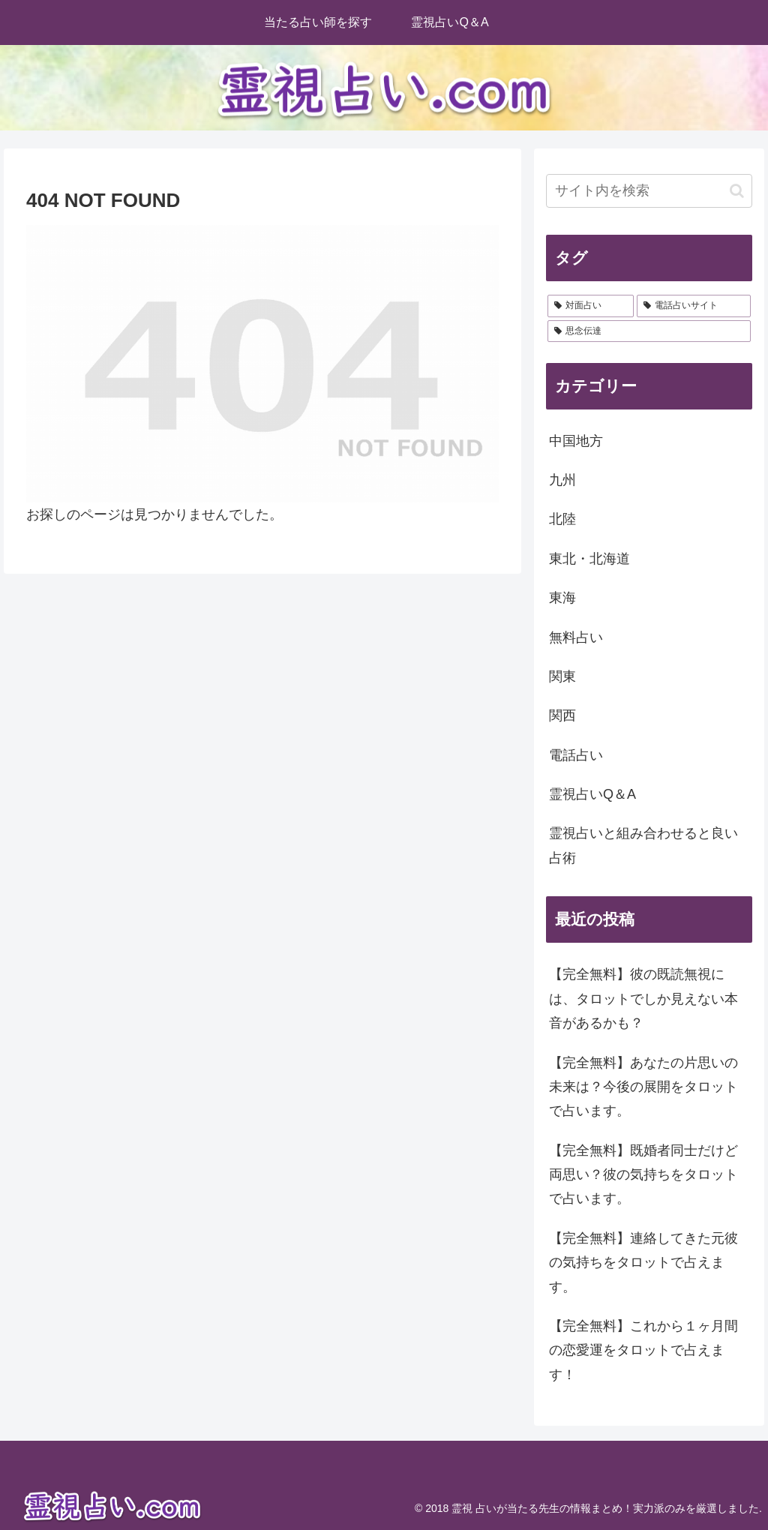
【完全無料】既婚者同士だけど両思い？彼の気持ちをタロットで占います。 (643, 1175)
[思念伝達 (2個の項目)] (649, 331)
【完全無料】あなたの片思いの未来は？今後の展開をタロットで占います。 (643, 1087)
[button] (737, 191)
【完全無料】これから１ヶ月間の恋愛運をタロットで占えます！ (643, 1350)
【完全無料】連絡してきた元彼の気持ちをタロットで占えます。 (643, 1262)
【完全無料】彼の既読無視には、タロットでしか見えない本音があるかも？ (643, 998)
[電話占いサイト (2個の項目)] (693, 306)
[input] (649, 191)
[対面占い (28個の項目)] (591, 306)
